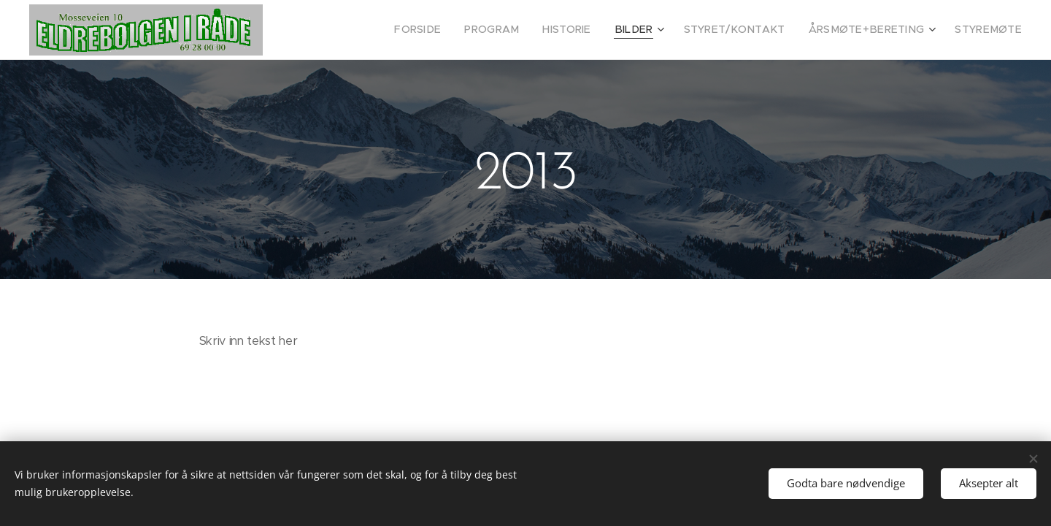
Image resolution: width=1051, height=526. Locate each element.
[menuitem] (457, 30)
